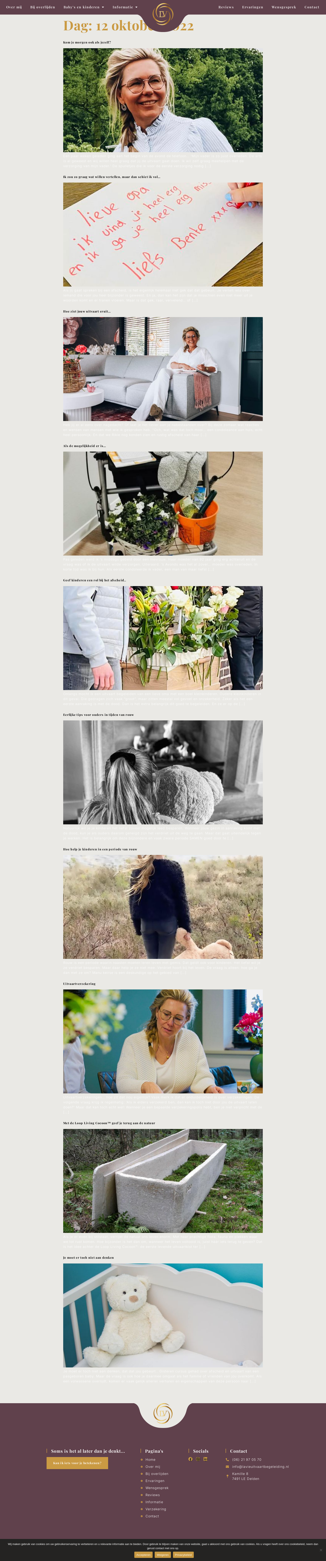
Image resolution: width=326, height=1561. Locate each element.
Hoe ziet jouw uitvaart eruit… (87, 311)
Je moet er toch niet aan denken (88, 1257)
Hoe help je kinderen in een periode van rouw (100, 849)
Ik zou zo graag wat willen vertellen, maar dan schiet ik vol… (112, 177)
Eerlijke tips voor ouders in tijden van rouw (98, 715)
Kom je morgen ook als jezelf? (87, 42)
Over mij (14, 7)
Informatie (125, 7)
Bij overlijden (42, 7)
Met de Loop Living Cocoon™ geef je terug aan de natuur (109, 1123)
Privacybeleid (183, 1554)
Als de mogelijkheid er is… (84, 446)
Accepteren (143, 1554)
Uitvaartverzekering (79, 984)
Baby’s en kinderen (84, 7)
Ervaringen (252, 7)
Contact (312, 7)
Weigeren (163, 1554)
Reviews (226, 7)
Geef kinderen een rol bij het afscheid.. (94, 580)
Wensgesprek (284, 7)
